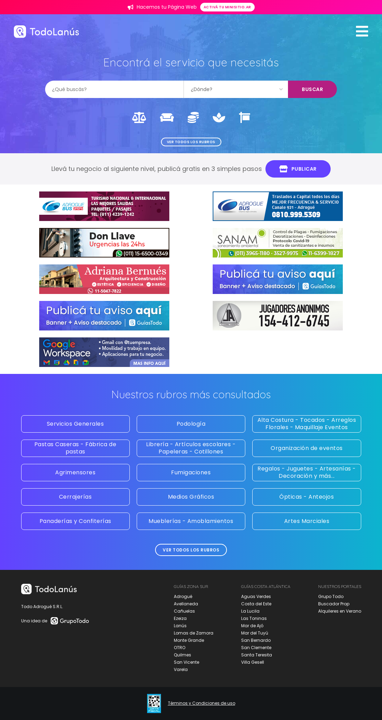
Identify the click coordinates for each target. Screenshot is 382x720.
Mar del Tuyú (254, 633)
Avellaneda (186, 604)
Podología (191, 424)
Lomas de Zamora (193, 633)
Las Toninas (254, 618)
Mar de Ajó (252, 626)
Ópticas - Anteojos (306, 497)
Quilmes (182, 655)
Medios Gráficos (191, 497)
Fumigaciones (191, 472)
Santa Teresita (256, 655)
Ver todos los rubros (191, 142)
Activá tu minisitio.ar (227, 7)
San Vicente (186, 662)
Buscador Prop (333, 604)
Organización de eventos (307, 448)
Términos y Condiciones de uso (201, 703)
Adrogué (183, 596)
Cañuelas (184, 611)
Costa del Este (256, 604)
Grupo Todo (330, 596)
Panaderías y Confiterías (75, 521)
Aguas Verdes (256, 596)
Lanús (180, 626)
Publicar (298, 168)
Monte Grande (189, 640)
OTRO (179, 648)
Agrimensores (75, 472)
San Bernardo (256, 640)
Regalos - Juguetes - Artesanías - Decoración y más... (306, 472)
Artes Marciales (307, 521)
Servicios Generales (75, 424)
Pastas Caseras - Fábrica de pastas (75, 448)
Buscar (312, 89)
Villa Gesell (252, 662)
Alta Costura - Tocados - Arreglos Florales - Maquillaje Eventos (306, 423)
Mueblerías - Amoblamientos (190, 521)
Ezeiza (180, 618)
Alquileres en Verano (339, 611)
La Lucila (250, 611)
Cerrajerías (75, 497)
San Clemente (256, 648)
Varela (181, 669)
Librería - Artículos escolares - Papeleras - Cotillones (191, 448)
